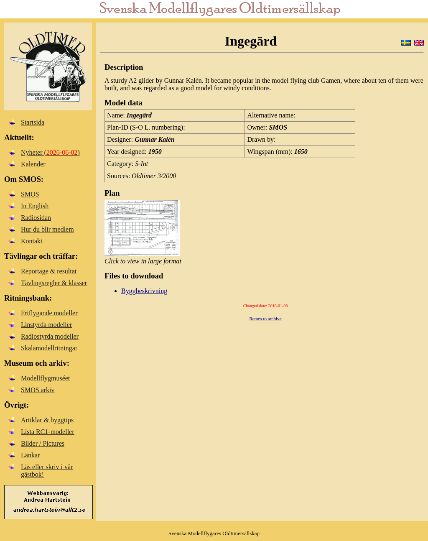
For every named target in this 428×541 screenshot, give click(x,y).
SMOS (30, 194)
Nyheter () (50, 152)
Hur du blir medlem (47, 229)
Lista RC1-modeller (47, 431)
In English (34, 205)
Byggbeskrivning (144, 290)
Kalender (33, 164)
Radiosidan (36, 217)
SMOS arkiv (37, 389)
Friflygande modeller (49, 312)
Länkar (30, 455)
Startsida (32, 122)
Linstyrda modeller (46, 324)
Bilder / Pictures (42, 443)
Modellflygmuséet (45, 378)
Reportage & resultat (48, 271)
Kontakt (32, 241)
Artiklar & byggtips (47, 420)
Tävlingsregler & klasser (54, 282)
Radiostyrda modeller (50, 336)
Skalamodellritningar (49, 348)
